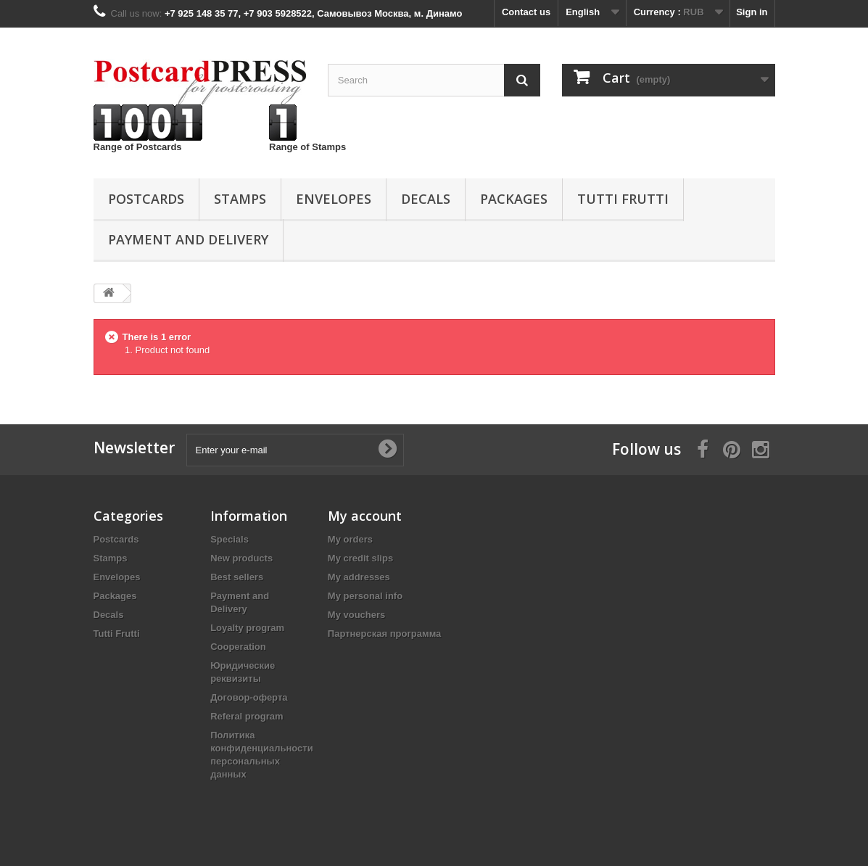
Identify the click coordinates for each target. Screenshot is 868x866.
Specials (229, 539)
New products (241, 558)
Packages (513, 198)
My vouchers (356, 614)
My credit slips (360, 558)
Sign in (751, 12)
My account (365, 515)
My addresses (359, 577)
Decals (425, 198)
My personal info (365, 595)
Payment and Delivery (188, 239)
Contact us (526, 12)
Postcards (146, 198)
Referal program (246, 716)
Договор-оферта (248, 697)
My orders (350, 539)
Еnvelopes (333, 198)
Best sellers (236, 577)
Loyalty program (247, 627)
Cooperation (238, 646)
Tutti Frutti (623, 198)
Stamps (240, 198)
